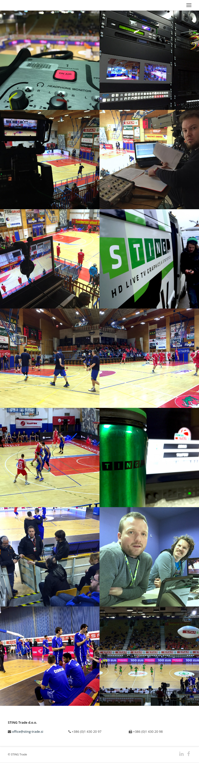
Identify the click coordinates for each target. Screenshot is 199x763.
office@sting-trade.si (27, 731)
